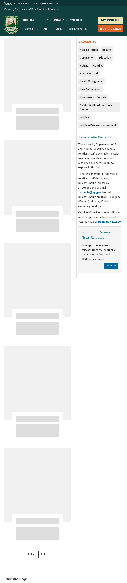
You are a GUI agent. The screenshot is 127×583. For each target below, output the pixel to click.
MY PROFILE (110, 20)
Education (105, 57)
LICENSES (74, 29)
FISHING (45, 20)
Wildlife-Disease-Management (98, 125)
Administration (89, 50)
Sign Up (111, 266)
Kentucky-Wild (89, 73)
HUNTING (28, 20)
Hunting (98, 65)
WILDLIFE (77, 20)
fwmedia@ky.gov (89, 192)
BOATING (60, 20)
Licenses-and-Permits (93, 97)
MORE (89, 29)
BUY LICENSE (110, 29)
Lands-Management (92, 81)
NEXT (44, 554)
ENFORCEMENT (53, 29)
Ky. (7, 3)
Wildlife (84, 117)
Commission (87, 57)
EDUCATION (30, 29)
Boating (107, 50)
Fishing (84, 65)
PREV (31, 554)
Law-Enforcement (91, 89)
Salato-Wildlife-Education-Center (96, 107)
